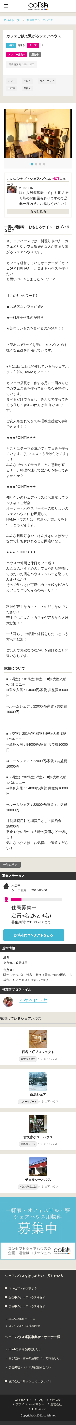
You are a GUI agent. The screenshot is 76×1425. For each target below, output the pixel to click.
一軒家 (11, 88)
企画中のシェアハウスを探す (27, 1297)
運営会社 (56, 1404)
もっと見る (38, 211)
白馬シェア (38, 1094)
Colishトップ (11, 20)
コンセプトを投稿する (23, 1288)
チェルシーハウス (38, 1179)
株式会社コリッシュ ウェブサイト (30, 1381)
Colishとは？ (23, 1399)
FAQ (40, 1399)
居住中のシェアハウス (40, 20)
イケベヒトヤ (33, 1000)
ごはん (27, 81)
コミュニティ (47, 81)
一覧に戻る (10, 864)
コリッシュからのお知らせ (24, 1325)
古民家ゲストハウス (38, 1137)
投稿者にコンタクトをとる (33, 935)
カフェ (11, 81)
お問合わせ (39, 1409)
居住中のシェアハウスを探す (27, 1306)
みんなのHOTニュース (22, 1319)
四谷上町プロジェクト (38, 1052)
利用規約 (55, 1399)
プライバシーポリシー (30, 1404)
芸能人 (27, 88)
